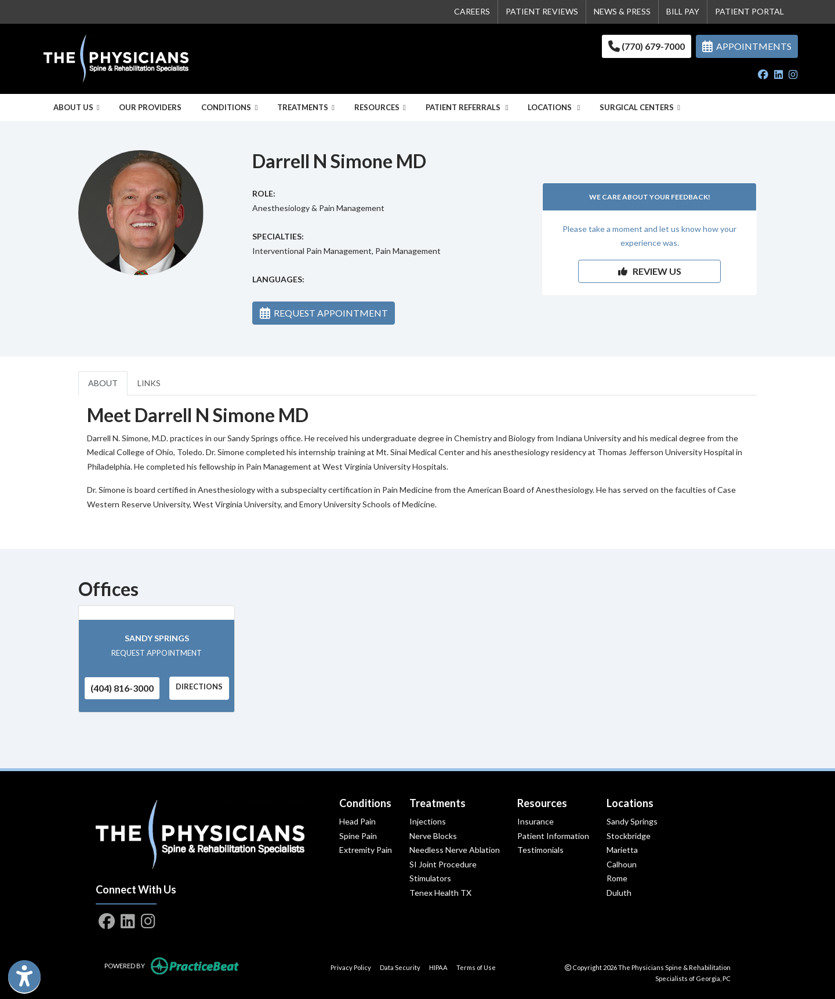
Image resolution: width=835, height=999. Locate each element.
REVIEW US (649, 271)
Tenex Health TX (440, 893)
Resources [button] (380, 107)
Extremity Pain (365, 850)
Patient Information (553, 836)
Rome (617, 878)
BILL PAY (682, 11)
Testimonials (540, 850)
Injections (427, 821)
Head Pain (357, 821)
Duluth (619, 893)
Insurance (535, 821)
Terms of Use (476, 966)
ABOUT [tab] (103, 383)
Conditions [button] (229, 107)
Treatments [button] (306, 107)
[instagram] (793, 75)
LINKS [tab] (149, 383)
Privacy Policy (351, 966)
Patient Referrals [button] (467, 107)
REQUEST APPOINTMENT (324, 312)
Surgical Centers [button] (640, 107)
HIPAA (438, 966)
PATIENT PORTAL (749, 11)
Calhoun (622, 864)
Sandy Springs (157, 638)
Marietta (622, 850)
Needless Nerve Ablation (454, 850)
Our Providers (150, 107)
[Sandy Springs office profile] (156, 613)
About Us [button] (76, 107)
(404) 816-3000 (122, 687)
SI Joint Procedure (443, 864)
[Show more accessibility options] (24, 977)
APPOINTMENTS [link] (747, 46)
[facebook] (763, 75)
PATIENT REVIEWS (542, 11)
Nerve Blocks (433, 836)
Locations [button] (554, 107)
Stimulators (430, 878)
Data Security (400, 966)
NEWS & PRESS (622, 11)
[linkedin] (778, 75)
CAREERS (472, 11)
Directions (199, 686)
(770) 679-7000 (646, 46)
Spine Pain (358, 836)
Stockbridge (629, 836)
